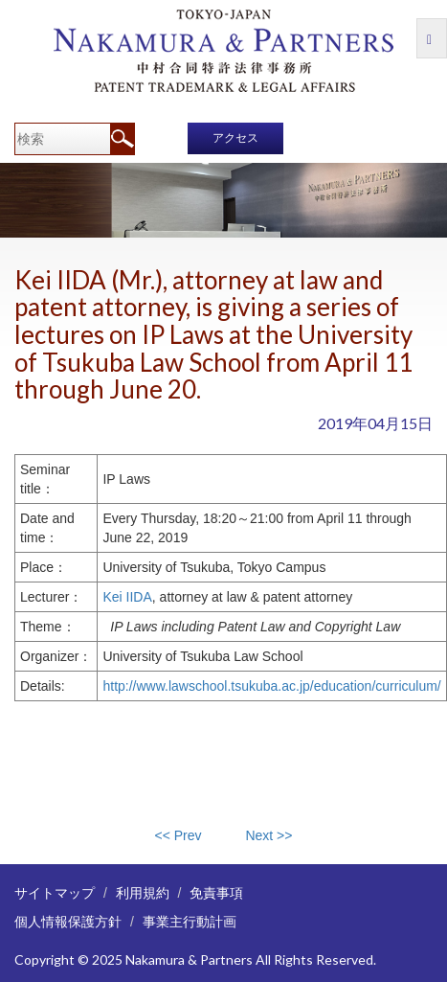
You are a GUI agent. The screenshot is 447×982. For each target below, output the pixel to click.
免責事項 (216, 892)
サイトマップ (54, 892)
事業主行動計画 (189, 921)
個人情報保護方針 (68, 921)
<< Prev (178, 835)
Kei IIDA (126, 597)
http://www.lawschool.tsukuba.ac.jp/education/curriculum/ (271, 686)
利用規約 (142, 892)
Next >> (268, 835)
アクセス (235, 138)
